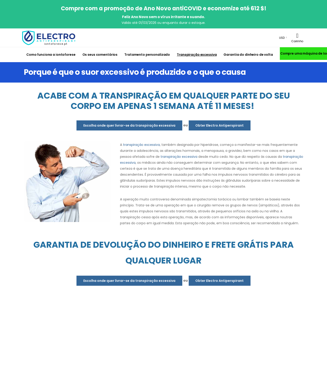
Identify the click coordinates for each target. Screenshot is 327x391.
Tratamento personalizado (147, 54)
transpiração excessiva (141, 144)
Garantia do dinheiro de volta (248, 54)
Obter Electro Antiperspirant (219, 125)
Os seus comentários (100, 54)
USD (282, 38)
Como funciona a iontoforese (51, 54)
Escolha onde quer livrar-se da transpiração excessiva (129, 125)
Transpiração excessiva (197, 54)
